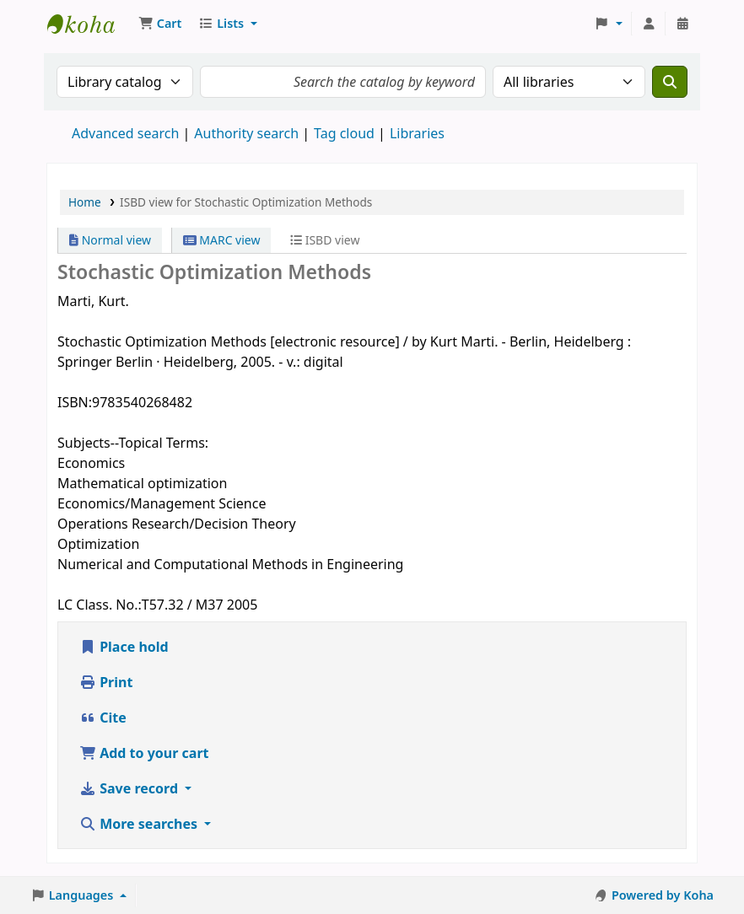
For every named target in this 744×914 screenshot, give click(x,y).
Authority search (246, 133)
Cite (103, 717)
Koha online (89, 23)
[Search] (669, 82)
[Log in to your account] (648, 24)
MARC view (222, 240)
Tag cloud (344, 133)
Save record (130, 788)
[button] (160, 24)
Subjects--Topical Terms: (132, 442)
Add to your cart (144, 753)
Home (84, 202)
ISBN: (74, 402)
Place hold (124, 646)
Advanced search (125, 133)
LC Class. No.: (99, 604)
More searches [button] (140, 824)
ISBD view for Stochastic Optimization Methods (246, 202)
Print (105, 682)
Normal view (110, 240)
